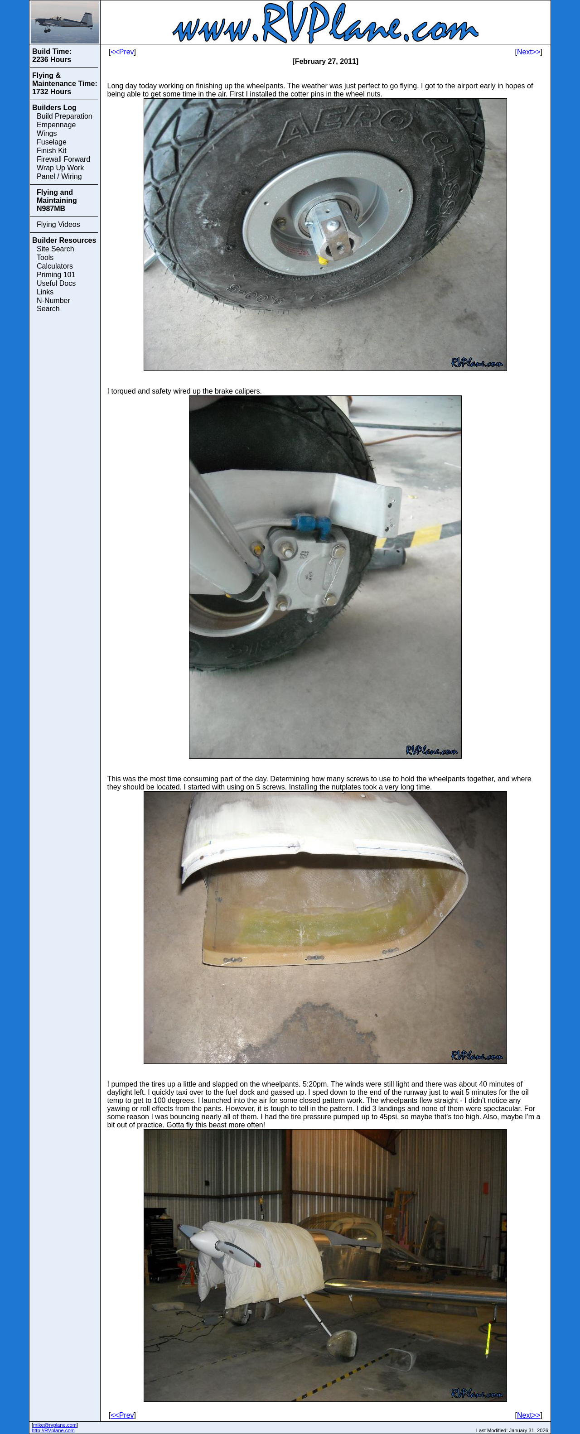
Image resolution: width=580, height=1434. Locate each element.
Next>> (529, 52)
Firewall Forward (63, 159)
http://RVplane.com (53, 1430)
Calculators (55, 266)
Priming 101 (56, 275)
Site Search (55, 249)
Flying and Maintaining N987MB (57, 200)
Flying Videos (58, 224)
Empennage (56, 125)
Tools (45, 257)
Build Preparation (64, 116)
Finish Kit (52, 150)
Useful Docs (56, 283)
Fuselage (52, 142)
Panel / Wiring (59, 176)
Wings (47, 133)
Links (45, 292)
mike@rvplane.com (55, 1425)
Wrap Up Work (60, 168)
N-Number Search (53, 305)
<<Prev (122, 52)
